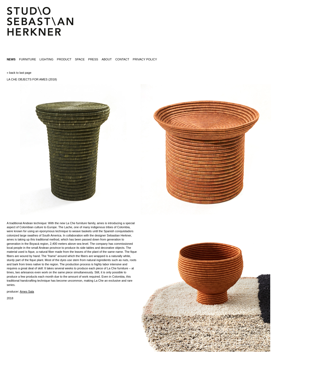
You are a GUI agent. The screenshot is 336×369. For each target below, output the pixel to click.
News (11, 59)
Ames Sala (27, 291)
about (107, 59)
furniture (27, 59)
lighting (46, 59)
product (64, 59)
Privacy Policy (145, 59)
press (93, 59)
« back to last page (19, 72)
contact (122, 59)
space (79, 59)
